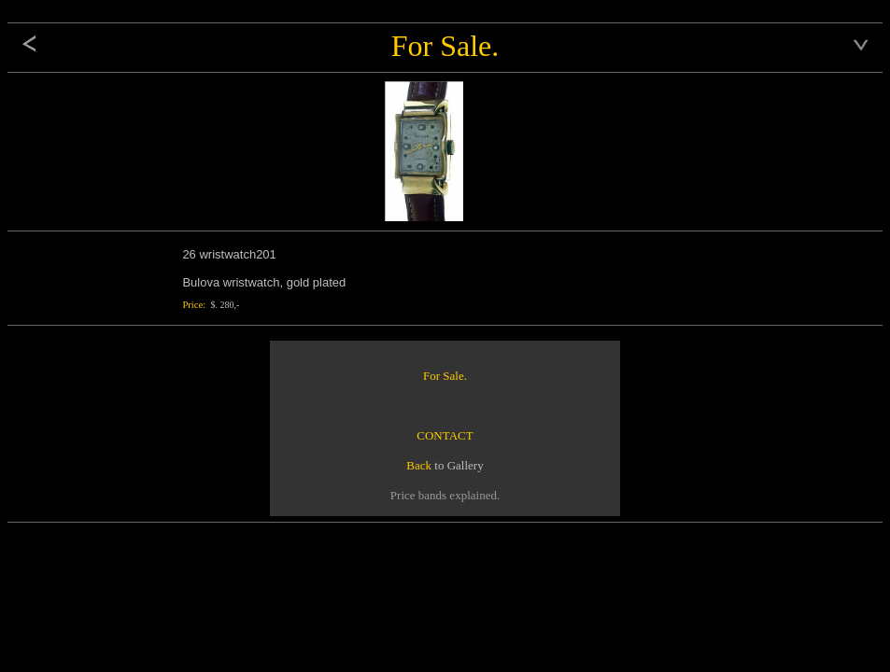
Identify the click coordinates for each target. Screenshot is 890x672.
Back (418, 465)
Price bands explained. (445, 495)
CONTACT (445, 435)
